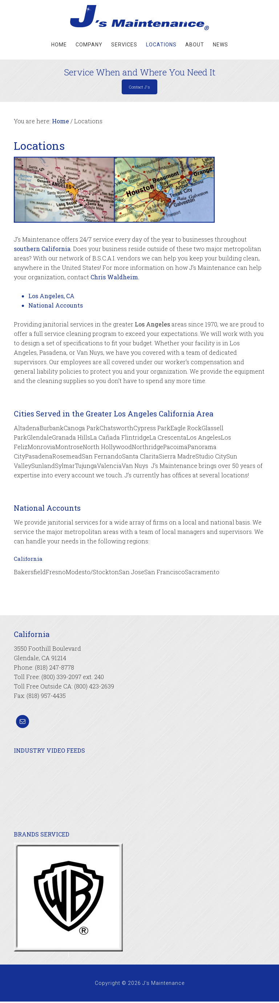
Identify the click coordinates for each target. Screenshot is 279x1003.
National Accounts (55, 307)
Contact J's (139, 87)
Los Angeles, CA (51, 297)
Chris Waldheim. (115, 278)
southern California (42, 250)
